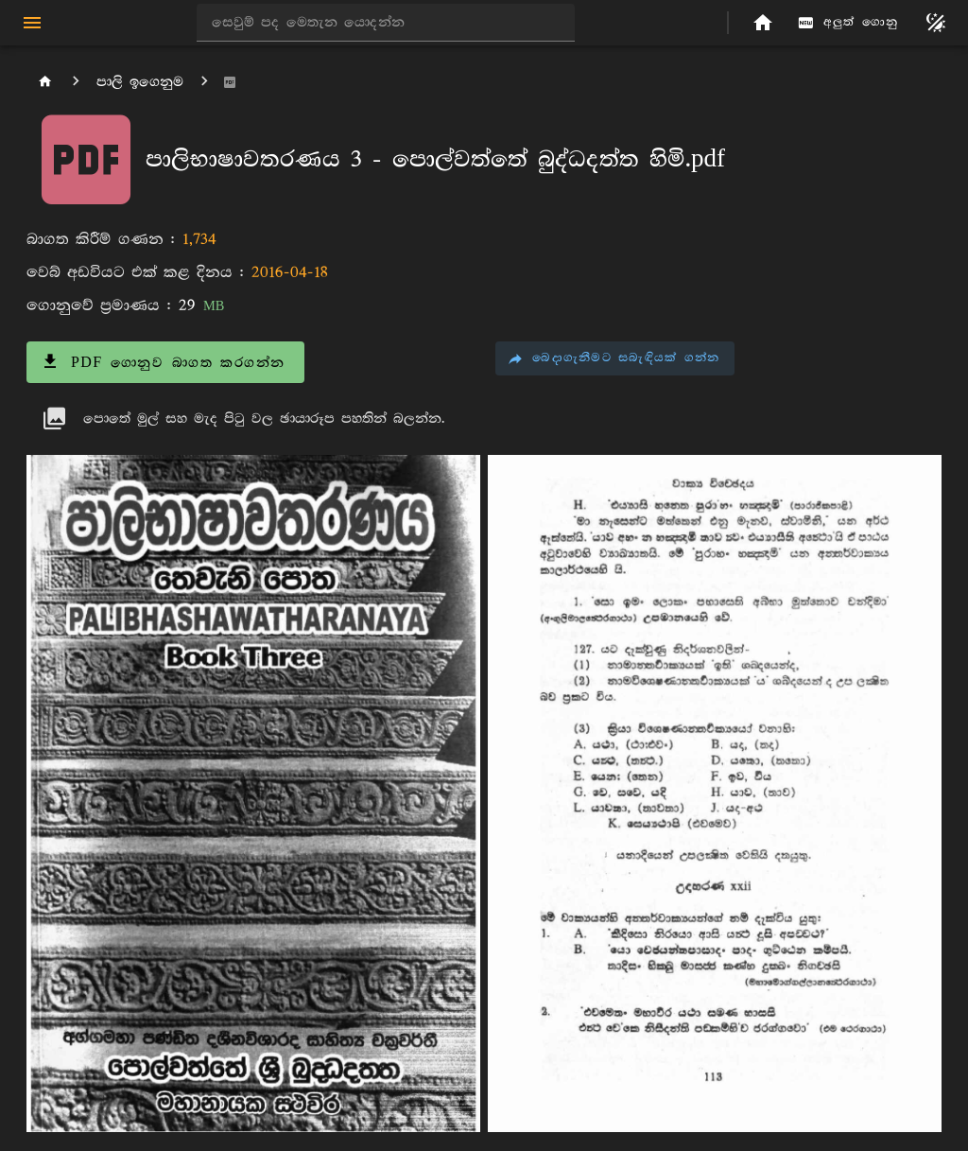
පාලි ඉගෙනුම (139, 82)
